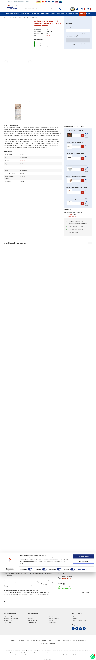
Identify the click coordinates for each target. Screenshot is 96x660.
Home (29, 616)
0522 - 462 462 (72, 216)
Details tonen (81, 657)
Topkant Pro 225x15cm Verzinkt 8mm (76, 165)
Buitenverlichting (45, 13)
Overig (76, 13)
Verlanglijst (72, 44)
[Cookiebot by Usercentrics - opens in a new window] (9, 657)
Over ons (59, 5)
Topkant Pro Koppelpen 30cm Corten (76, 187)
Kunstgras (53, 13)
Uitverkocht (78, 40)
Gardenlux (48, 35)
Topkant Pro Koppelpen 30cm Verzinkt (77, 199)
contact (72, 214)
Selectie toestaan (83, 649)
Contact (81, 5)
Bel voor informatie (67, 576)
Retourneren (8, 622)
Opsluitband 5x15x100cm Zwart (75, 153)
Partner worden (9, 616)
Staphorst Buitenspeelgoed (79, 620)
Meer (86, 592)
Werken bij (88, 5)
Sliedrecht (75, 618)
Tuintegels (16, 13)
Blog (65, 5)
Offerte (84, 44)
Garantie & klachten (10, 620)
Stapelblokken (60, 13)
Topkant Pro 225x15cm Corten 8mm (76, 176)
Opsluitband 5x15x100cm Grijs (74, 142)
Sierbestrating (9, 13)
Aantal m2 (68, 27)
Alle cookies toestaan (83, 644)
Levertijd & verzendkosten (11, 618)
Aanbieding (82, 13)
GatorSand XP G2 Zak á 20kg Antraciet (76, 130)
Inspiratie (71, 5)
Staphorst (75, 616)
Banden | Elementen (54, 618)
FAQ (76, 5)
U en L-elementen (69, 13)
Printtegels (22, 160)
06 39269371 (66, 588)
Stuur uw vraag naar (67, 586)
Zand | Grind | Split (34, 13)
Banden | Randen (25, 13)
